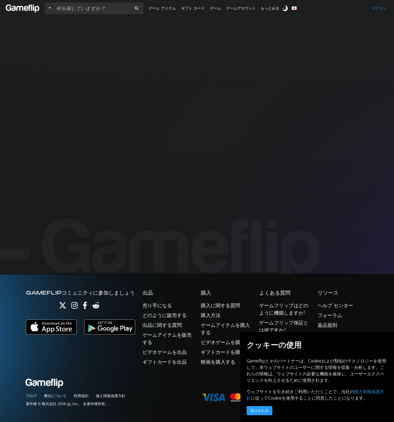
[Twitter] (62, 306)
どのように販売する (164, 315)
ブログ (31, 395)
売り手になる (157, 305)
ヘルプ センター (335, 305)
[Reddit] (95, 306)
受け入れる (259, 410)
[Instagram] (74, 306)
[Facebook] (85, 306)
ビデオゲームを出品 (164, 352)
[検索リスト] (91, 8)
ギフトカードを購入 (223, 352)
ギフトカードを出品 (164, 361)
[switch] (285, 8)
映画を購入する (218, 361)
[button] (136, 8)
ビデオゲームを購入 (223, 342)
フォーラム (330, 315)
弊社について (55, 395)
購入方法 (210, 315)
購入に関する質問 (220, 305)
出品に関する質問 (162, 325)
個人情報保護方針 (110, 395)
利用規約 (81, 395)
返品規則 (327, 325)
